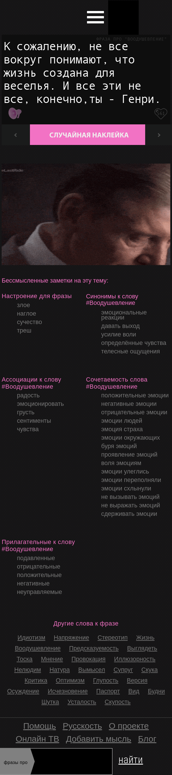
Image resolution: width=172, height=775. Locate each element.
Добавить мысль (98, 738)
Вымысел (91, 669)
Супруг (123, 669)
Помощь (39, 725)
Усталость (82, 701)
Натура (59, 669)
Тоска (24, 658)
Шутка (50, 701)
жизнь (145, 637)
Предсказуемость (94, 648)
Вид (133, 691)
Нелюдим (27, 669)
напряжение (71, 637)
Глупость (106, 680)
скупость (118, 701)
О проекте (129, 725)
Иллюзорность (134, 658)
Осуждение (23, 691)
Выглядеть (142, 648)
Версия (137, 680)
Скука (149, 669)
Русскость (82, 725)
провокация (88, 658)
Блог (147, 738)
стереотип (113, 637)
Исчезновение (68, 691)
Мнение (52, 658)
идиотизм (31, 637)
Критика (36, 680)
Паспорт (108, 691)
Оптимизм (70, 680)
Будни (156, 691)
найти (130, 758)
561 (161, 113)
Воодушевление (37, 648)
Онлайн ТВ (37, 738)
